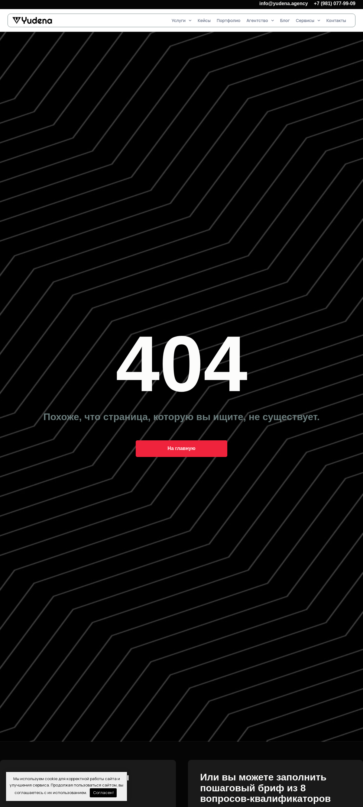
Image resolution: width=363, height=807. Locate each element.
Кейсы (204, 20)
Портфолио (228, 20)
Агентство (260, 20)
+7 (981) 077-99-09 (334, 3)
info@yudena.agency (283, 3)
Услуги (182, 20)
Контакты (336, 20)
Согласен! (103, 792)
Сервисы (308, 20)
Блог (285, 20)
